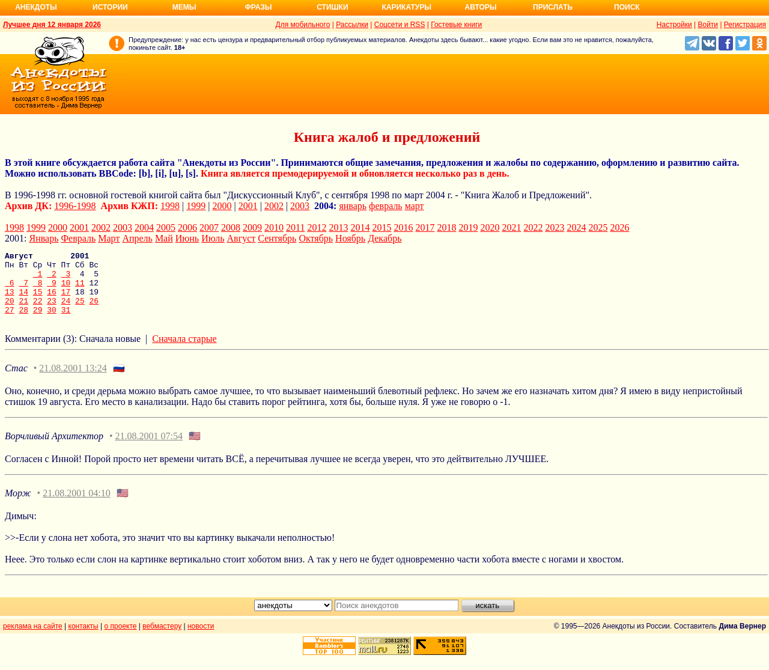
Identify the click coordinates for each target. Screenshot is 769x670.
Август (241, 238)
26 (94, 311)
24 (66, 311)
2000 (222, 206)
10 (66, 289)
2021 (511, 227)
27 (9, 322)
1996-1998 (75, 206)
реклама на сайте (32, 639)
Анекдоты (36, 7)
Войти (708, 24)
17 (66, 300)
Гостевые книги (456, 24)
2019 (468, 227)
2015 (381, 227)
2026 (619, 227)
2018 (446, 227)
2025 (597, 227)
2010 (274, 227)
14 (23, 300)
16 (51, 300)
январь (352, 206)
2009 (252, 227)
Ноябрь (350, 238)
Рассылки (352, 24)
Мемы (184, 7)
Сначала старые (184, 351)
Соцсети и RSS (399, 24)
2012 (316, 227)
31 (66, 322)
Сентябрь (277, 238)
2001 (248, 206)
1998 (170, 206)
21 (23, 311)
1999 (195, 206)
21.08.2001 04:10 (76, 506)
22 (38, 311)
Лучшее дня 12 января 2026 (52, 24)
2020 (489, 227)
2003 (299, 206)
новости (200, 639)
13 (9, 300)
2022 (533, 227)
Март (109, 238)
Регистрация (745, 24)
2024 (576, 227)
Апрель (137, 238)
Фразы (258, 7)
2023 (554, 227)
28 (23, 322)
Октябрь (316, 238)
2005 (165, 227)
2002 (274, 206)
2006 (187, 227)
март (414, 206)
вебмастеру (161, 639)
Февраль (78, 238)
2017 (424, 227)
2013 (338, 227)
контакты (83, 639)
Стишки (332, 7)
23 (51, 311)
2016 (403, 227)
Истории (110, 7)
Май (164, 238)
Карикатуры (406, 7)
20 (9, 311)
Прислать (553, 7)
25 (80, 311)
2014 (359, 227)
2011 (295, 227)
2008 (230, 227)
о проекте (121, 639)
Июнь (187, 238)
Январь (43, 238)
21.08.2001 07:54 (149, 448)
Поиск (627, 7)
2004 (144, 227)
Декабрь (384, 238)
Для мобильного (303, 24)
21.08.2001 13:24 (72, 381)
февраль (386, 206)
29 (38, 322)
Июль (212, 238)
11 (80, 289)
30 (51, 322)
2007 (209, 227)
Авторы (481, 7)
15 (38, 300)
